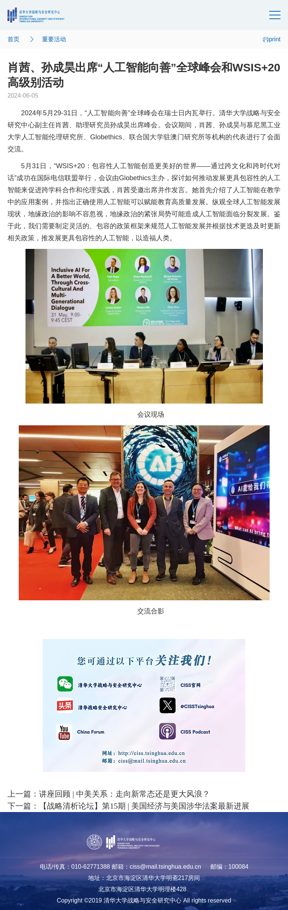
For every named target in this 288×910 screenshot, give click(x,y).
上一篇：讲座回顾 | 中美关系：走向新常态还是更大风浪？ (109, 794)
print (271, 39)
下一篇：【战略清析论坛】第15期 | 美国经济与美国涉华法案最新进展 (128, 806)
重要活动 (54, 39)
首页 (14, 39)
